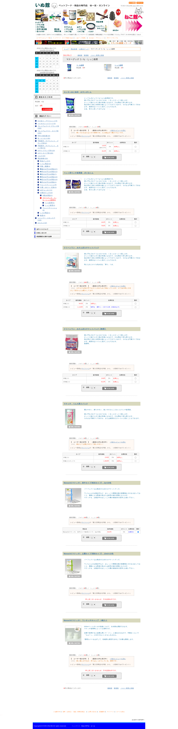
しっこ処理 (119, 65)
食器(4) (42, 215)
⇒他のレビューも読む (118, 130)
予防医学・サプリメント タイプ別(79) (48, 147)
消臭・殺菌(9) (45, 166)
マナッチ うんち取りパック (76, 404)
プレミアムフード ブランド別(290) (48, 127)
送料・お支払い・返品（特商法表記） (74, 711)
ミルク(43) (41, 156)
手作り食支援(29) (44, 135)
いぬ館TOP (56, 711)
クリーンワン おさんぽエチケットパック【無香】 (85, 329)
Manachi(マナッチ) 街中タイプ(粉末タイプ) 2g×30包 (87, 483)
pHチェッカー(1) (46, 190)
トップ (66, 49)
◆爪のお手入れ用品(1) (48, 182)
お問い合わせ (92, 711)
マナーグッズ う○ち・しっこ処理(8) (49, 199)
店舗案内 (102, 711)
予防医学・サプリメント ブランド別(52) (48, 142)
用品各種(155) (43, 158)
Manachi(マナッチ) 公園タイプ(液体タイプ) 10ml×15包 (88, 554)
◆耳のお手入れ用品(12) (49, 171)
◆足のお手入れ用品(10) (49, 179)
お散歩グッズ (84, 49)
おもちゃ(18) (42, 223)
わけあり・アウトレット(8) (47, 121)
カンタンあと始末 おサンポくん (78, 92)
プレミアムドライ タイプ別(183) (48, 132)
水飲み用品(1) (48, 195)
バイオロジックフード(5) (47, 123)
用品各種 (74, 49)
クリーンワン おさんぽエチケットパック (81, 248)
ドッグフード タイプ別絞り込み (63, 38)
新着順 (86, 55)
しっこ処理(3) (50, 205)
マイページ (86, 136)
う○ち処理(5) (50, 202)
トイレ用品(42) (45, 163)
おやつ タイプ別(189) (45, 153)
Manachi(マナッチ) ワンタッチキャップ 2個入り (85, 620)
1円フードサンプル (112, 38)
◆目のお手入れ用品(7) (48, 174)
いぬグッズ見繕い (81, 38)
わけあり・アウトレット (96, 38)
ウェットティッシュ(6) (50, 209)
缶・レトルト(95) (44, 138)
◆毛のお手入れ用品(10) (49, 177)
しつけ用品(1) (45, 212)
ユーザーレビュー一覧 (43, 38)
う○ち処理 (80, 65)
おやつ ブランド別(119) (46, 150)
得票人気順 (97, 55)
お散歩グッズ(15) (46, 192)
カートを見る (120, 711)
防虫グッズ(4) (45, 161)
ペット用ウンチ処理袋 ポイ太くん (78, 173)
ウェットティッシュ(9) (48, 185)
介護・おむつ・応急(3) (48, 187)
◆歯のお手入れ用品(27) (49, 169)
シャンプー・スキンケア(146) (46, 219)
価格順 (80, 55)
